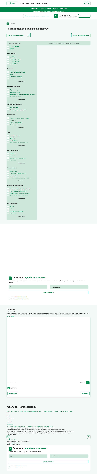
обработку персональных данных (21, 298)
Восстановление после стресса (18, 193)
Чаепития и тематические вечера (19, 119)
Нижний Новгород (35, 411)
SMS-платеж (13, 210)
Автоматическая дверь (16, 76)
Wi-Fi (11, 74)
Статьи (38, 3)
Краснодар (13, 389)
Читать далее (10, 318)
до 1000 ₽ (13, 57)
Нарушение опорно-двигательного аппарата (20, 95)
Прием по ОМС (14, 109)
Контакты (44, 3)
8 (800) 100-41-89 (65, 15)
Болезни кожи (14, 177)
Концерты (12, 122)
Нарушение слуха (15, 92)
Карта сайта (10, 425)
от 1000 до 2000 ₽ (15, 59)
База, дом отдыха (15, 137)
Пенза (43, 411)
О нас (22, 3)
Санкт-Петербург (53, 411)
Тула (67, 411)
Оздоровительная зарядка (17, 72)
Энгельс (70, 411)
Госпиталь (12, 139)
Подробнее (85, 395)
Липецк (28, 411)
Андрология (13, 173)
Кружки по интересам (16, 124)
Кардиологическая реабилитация (19, 195)
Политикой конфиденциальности (22, 300)
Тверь (64, 411)
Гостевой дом (13, 142)
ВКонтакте (84, 3)
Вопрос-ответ (30, 3)
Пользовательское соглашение (34, 426)
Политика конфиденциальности (16, 426)
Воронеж (9, 411)
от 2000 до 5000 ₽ (15, 61)
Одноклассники (88, 3)
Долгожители (11, 384)
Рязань (46, 411)
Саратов (60, 411)
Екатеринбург (16, 411)
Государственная (14, 46)
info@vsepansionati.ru (13, 443)
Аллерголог (13, 155)
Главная (8, 23)
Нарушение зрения (15, 90)
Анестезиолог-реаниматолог (18, 159)
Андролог (12, 157)
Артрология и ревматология (18, 175)
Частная (12, 48)
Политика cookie (48, 426)
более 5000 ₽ (14, 64)
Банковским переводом (16, 213)
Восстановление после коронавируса (20, 190)
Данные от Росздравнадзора (18, 111)
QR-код (12, 208)
